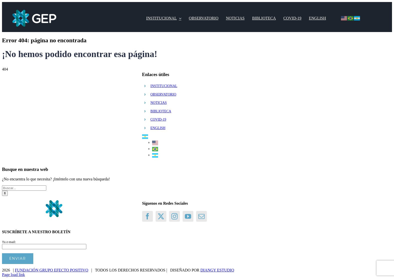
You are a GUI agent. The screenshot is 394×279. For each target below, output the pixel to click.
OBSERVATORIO (163, 94)
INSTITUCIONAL (163, 86)
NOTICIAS (158, 103)
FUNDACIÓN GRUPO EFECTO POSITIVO (51, 270)
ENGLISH (157, 128)
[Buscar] (5, 193)
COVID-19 (158, 119)
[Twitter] (161, 216)
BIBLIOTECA (160, 111)
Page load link (13, 274)
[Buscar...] (24, 188)
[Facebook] (147, 216)
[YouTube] (188, 216)
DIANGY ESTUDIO (217, 270)
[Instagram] (174, 216)
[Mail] (201, 216)
